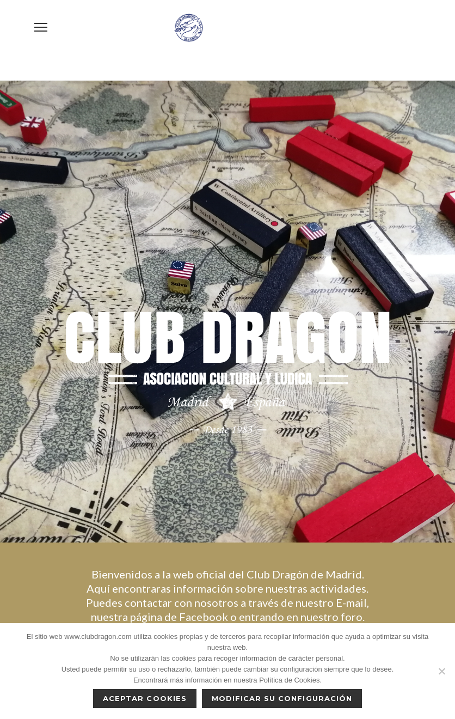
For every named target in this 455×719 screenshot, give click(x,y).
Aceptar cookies (145, 698)
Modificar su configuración (282, 698)
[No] (441, 671)
